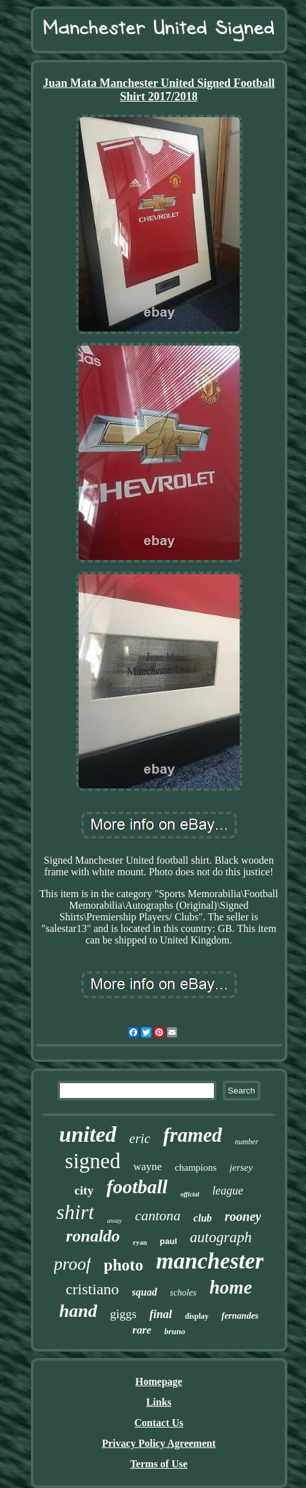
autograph (221, 1237)
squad (144, 1292)
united (88, 1134)
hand (78, 1311)
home (230, 1287)
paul (168, 1241)
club (202, 1218)
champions (195, 1167)
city (84, 1190)
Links (158, 1402)
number (247, 1141)
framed (192, 1135)
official (189, 1194)
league (227, 1190)
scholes (183, 1292)
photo (123, 1265)
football (136, 1186)
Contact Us (159, 1422)
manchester (209, 1261)
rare (142, 1330)
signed (92, 1161)
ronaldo (93, 1236)
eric (140, 1138)
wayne (147, 1166)
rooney (243, 1216)
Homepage (158, 1381)
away (114, 1220)
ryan (140, 1242)
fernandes (240, 1316)
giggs (123, 1314)
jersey (241, 1167)
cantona (157, 1215)
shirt (76, 1211)
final (160, 1314)
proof (72, 1264)
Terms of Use (158, 1463)
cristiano (92, 1289)
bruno (175, 1331)
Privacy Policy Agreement (159, 1443)
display (197, 1316)
